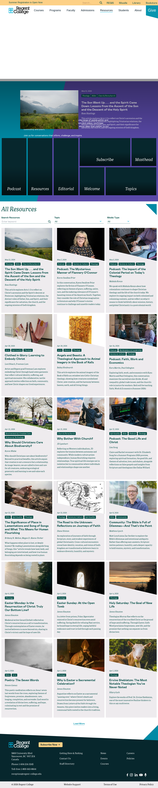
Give (152, 10)
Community (122, 517)
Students (123, 10)
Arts (69, 264)
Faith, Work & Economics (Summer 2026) (127, 389)
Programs (55, 10)
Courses (39, 10)
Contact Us (65, 759)
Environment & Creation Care (18, 434)
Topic (57, 217)
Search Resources (10, 217)
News (103, 753)
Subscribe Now (48, 744)
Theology (9, 264)
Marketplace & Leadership (130, 350)
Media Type (113, 217)
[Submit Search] (101, 2)
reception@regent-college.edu (26, 774)
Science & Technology (15, 437)
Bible (18, 264)
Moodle (123, 2)
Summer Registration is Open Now (26, 2)
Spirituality (17, 350)
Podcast (61, 264)
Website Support (72, 785)
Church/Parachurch (31, 264)
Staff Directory (67, 764)
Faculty (71, 10)
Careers (130, 753)
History (67, 350)
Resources (106, 10)
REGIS (110, 2)
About (138, 10)
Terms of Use (110, 785)
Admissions (87, 10)
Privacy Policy (146, 785)
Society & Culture (80, 264)
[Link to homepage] (18, 10)
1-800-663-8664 (28, 769)
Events (104, 759)
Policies (130, 759)
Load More (79, 723)
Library (136, 2)
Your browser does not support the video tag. (79, 55)
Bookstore (151, 2)
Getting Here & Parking (71, 753)
